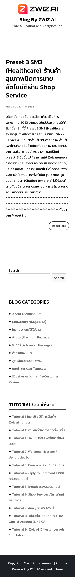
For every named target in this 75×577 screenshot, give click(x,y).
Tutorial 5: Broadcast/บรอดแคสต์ (36, 486)
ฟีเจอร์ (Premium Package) (31, 337)
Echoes (58, 569)
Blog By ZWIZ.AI (37, 19)
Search (14, 270)
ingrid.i (29, 106)
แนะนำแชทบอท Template (29, 368)
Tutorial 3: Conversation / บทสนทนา (38, 465)
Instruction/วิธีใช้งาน (26, 329)
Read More (59, 226)
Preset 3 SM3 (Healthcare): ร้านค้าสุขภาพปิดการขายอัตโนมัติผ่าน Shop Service (33, 78)
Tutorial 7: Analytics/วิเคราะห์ (33, 508)
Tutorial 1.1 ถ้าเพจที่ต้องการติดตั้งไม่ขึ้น (38, 430)
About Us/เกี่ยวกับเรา (27, 313)
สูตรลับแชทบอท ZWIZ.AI (28, 360)
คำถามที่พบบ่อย (22, 352)
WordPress (38, 569)
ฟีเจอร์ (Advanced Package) (32, 345)
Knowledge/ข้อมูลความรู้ (29, 321)
